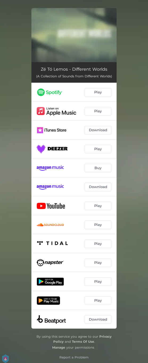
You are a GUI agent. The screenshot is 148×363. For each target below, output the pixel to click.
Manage (58, 347)
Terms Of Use (83, 342)
